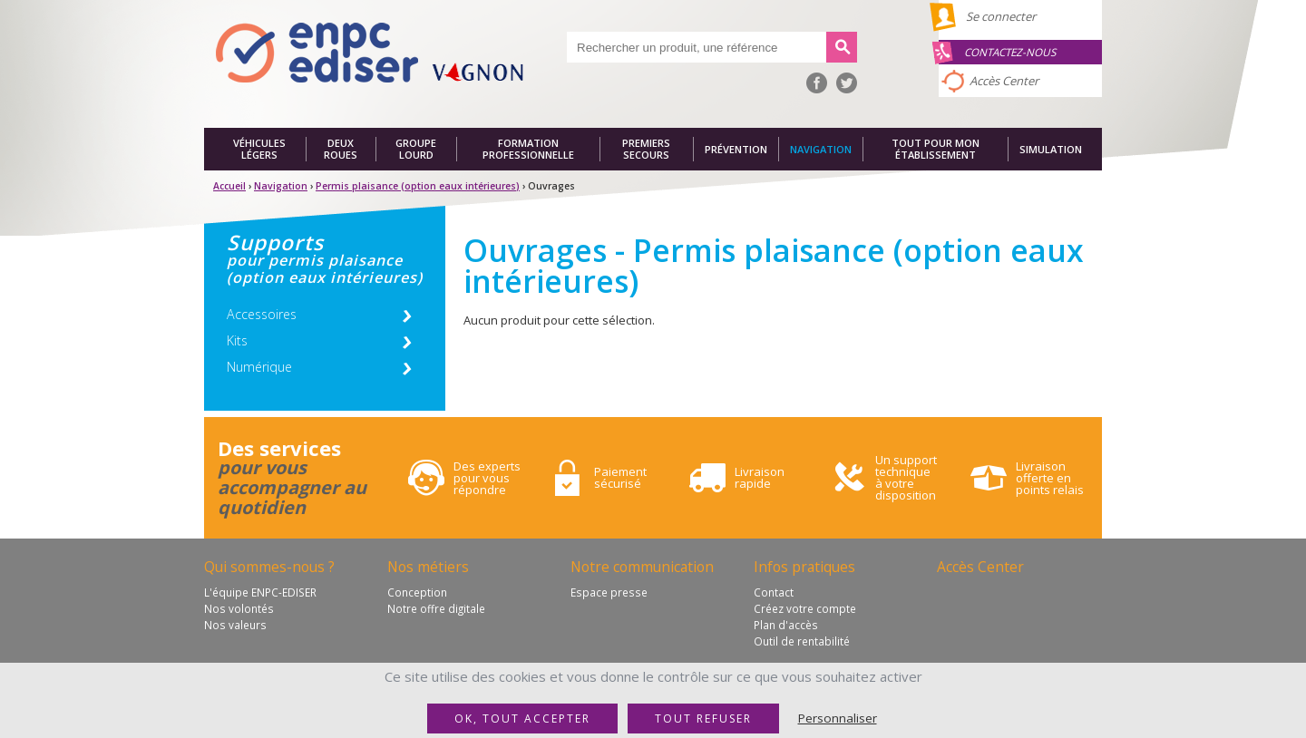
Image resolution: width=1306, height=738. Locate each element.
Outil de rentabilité (802, 641)
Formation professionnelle (528, 149)
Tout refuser (703, 718)
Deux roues (340, 149)
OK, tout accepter (522, 718)
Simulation (1050, 149)
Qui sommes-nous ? (269, 567)
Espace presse (609, 592)
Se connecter (1001, 16)
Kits (237, 340)
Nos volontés (239, 608)
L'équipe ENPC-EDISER (260, 592)
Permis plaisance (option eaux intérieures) (418, 186)
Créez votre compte (805, 608)
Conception (417, 592)
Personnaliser (837, 718)
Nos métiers (428, 567)
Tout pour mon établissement (936, 149)
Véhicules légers (259, 149)
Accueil (229, 186)
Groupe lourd (415, 149)
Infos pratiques (804, 567)
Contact (774, 592)
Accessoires (262, 314)
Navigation (821, 149)
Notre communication (642, 567)
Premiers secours (646, 149)
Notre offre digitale (436, 608)
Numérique (259, 366)
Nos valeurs (235, 624)
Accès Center (1004, 81)
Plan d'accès (786, 624)
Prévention (736, 149)
